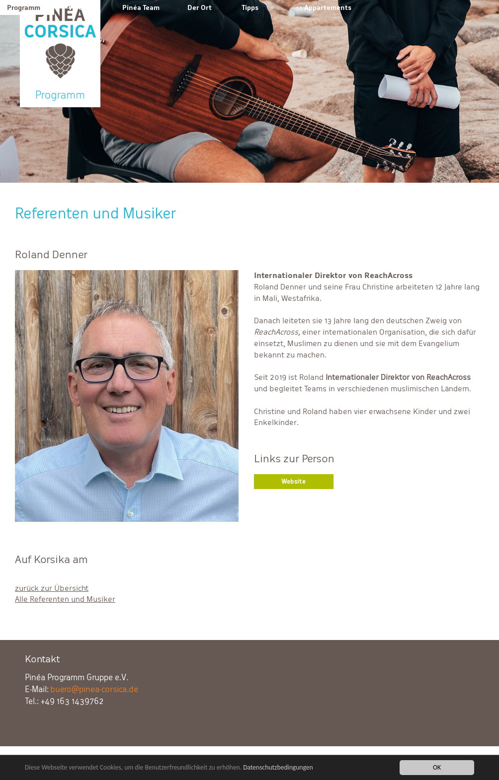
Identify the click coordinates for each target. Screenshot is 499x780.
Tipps (250, 7)
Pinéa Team (141, 7)
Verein (78, 7)
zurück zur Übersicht (51, 588)
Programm (23, 7)
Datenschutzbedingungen (278, 768)
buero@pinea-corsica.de (94, 689)
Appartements (327, 7)
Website (293, 481)
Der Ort (199, 7)
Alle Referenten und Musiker (65, 599)
